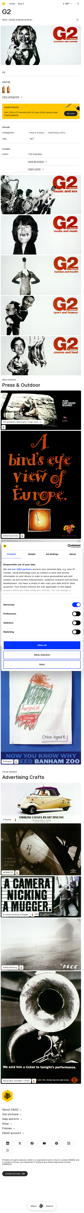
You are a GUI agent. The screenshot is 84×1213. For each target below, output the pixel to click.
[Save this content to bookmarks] (77, 20)
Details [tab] (32, 554)
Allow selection (42, 655)
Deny (42, 664)
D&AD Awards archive (20, 20)
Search (49, 1206)
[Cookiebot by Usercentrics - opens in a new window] (68, 546)
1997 (32, 139)
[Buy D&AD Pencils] (17, 3)
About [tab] (72, 554)
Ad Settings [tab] (52, 554)
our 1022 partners (22, 569)
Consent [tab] (11, 554)
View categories (12, 96)
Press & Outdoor (37, 133)
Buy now (71, 114)
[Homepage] (41, 1206)
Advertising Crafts (56, 133)
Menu (33, 1206)
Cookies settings (15, 1173)
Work (4, 20)
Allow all (42, 645)
